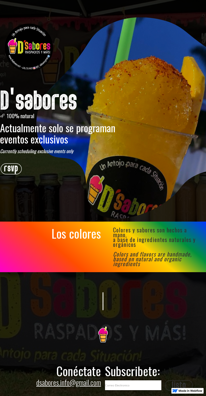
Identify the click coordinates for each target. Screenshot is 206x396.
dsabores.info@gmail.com (68, 382)
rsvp (11, 168)
